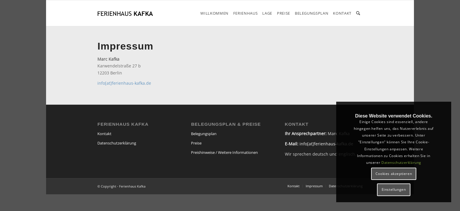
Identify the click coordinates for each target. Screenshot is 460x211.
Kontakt (104, 133)
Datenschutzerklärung (116, 143)
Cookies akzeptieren (394, 173)
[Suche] (358, 13)
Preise (196, 143)
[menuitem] (214, 13)
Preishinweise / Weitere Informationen (224, 152)
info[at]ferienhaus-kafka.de (124, 83)
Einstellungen (394, 189)
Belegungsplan (204, 133)
